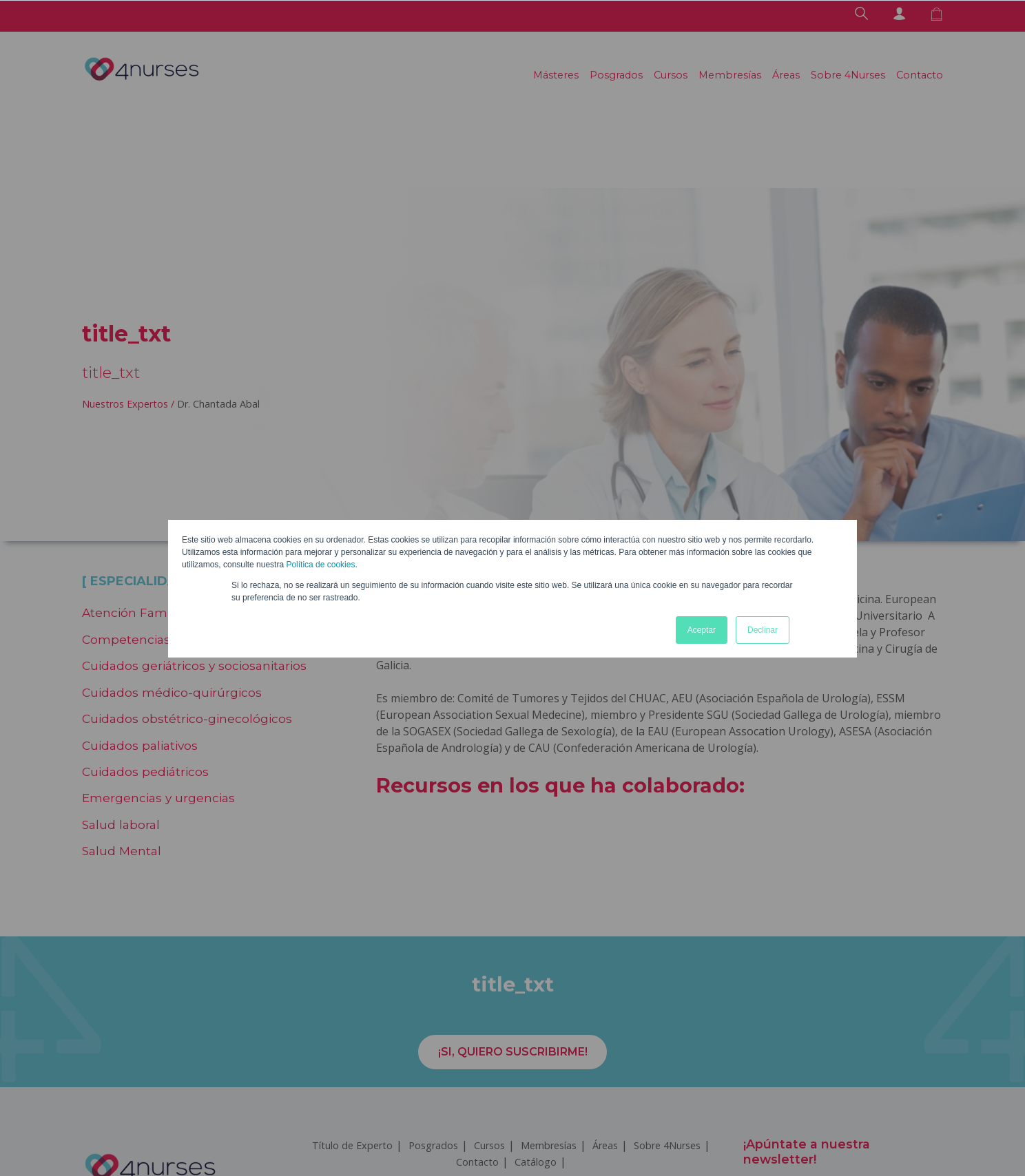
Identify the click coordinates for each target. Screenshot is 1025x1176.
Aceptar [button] (701, 630)
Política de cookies (320, 564)
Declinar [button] (762, 630)
